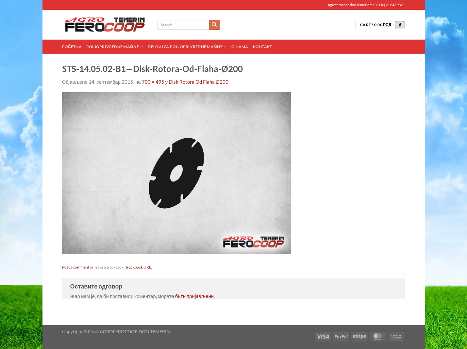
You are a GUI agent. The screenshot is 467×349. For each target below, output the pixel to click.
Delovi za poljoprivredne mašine (187, 47)
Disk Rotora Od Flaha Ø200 (198, 82)
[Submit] (214, 25)
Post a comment (75, 267)
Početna (72, 46)
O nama (239, 46)
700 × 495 (153, 82)
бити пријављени (194, 296)
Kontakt (262, 46)
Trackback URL (138, 267)
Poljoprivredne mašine (114, 47)
